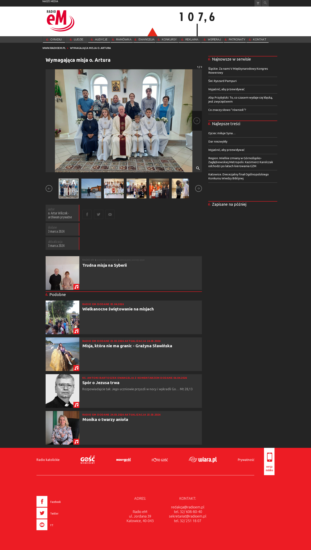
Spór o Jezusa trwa (100, 382)
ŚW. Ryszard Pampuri (222, 81)
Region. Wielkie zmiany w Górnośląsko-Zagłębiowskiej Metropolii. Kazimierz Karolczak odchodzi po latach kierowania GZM (240, 162)
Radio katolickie (48, 460)
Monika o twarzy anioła (105, 419)
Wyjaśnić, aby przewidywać (226, 89)
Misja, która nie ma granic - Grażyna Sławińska (127, 345)
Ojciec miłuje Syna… (222, 133)
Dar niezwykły (217, 141)
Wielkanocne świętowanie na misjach (118, 308)
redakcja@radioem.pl (187, 507)
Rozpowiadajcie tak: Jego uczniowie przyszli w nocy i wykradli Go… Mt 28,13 (137, 389)
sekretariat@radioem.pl (187, 516)
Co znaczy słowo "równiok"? (227, 109)
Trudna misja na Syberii (104, 265)
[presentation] (57, 531)
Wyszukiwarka (265, 3)
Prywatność (246, 460)
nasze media (50, 1)
